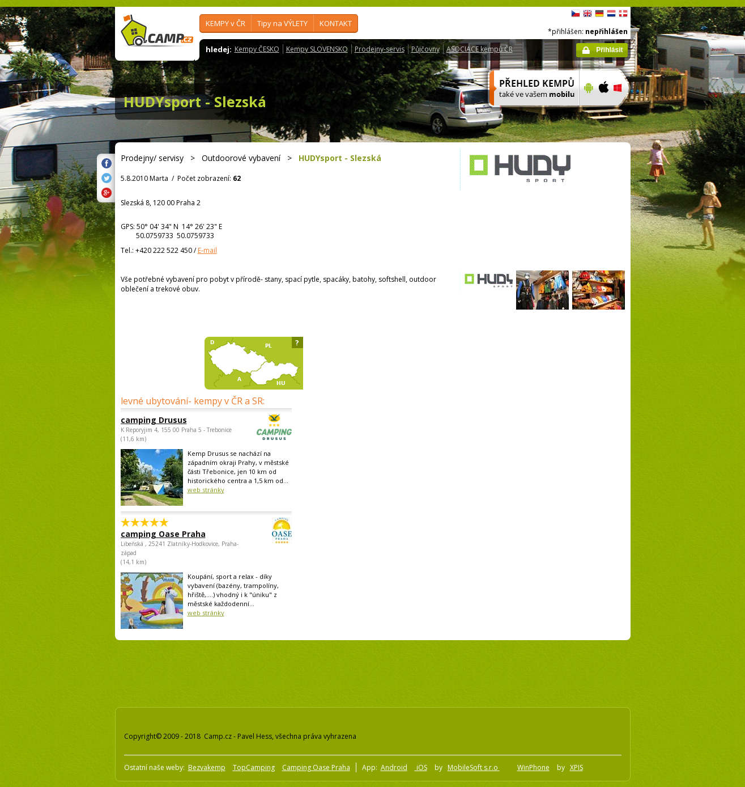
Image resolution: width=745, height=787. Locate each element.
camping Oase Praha (175, 533)
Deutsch (599, 14)
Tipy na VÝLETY (282, 23)
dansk (623, 14)
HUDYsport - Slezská (195, 101)
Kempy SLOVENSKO (317, 49)
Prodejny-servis (380, 49)
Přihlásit (609, 50)
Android (394, 767)
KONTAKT (336, 23)
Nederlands (611, 14)
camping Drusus (175, 419)
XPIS (576, 767)
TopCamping (254, 767)
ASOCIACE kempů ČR (479, 49)
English (587, 14)
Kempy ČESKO (257, 49)
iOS (421, 767)
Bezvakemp (206, 767)
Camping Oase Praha (316, 767)
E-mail (207, 250)
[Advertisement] (678, 347)
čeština (575, 14)
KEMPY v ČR (225, 23)
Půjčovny (425, 49)
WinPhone (533, 767)
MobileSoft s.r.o (474, 767)
